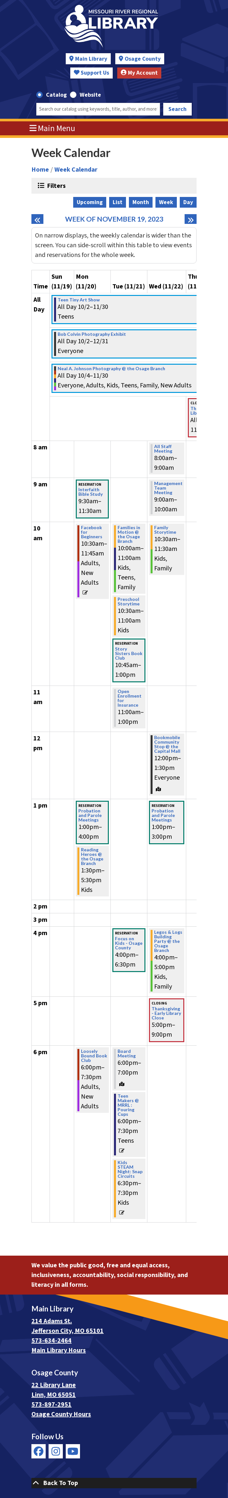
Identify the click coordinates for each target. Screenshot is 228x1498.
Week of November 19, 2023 (114, 219)
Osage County (143, 59)
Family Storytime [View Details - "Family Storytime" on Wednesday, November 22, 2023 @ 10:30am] (165, 529)
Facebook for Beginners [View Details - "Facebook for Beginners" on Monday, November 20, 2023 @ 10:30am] (91, 532)
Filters (55, 185)
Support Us (91, 73)
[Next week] (191, 219)
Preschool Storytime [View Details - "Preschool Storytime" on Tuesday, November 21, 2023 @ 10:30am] (129, 601)
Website (90, 95)
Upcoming (90, 202)
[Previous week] (37, 219)
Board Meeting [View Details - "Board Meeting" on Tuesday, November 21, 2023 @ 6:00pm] (127, 1053)
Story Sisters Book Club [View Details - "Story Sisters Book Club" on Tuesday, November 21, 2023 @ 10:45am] (128, 653)
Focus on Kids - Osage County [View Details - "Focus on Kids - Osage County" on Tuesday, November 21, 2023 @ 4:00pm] (128, 943)
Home (40, 169)
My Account (139, 73)
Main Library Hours (58, 1350)
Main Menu (52, 128)
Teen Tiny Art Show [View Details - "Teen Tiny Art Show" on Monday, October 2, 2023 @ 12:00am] (79, 300)
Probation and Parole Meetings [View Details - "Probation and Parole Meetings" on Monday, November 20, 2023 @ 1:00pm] (90, 815)
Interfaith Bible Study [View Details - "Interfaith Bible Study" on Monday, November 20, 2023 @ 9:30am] (90, 491)
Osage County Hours (61, 1414)
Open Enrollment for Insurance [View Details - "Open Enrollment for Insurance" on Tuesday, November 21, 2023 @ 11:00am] (130, 698)
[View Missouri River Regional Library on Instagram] (56, 1451)
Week (166, 202)
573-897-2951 (51, 1404)
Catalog (56, 95)
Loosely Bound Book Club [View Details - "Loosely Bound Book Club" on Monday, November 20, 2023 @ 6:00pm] (94, 1056)
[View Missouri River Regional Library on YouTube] (73, 1451)
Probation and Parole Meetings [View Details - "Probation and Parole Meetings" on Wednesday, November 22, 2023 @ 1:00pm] (163, 815)
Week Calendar (75, 169)
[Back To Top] (114, 1483)
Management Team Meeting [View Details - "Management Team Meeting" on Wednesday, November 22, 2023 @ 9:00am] (168, 488)
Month (140, 202)
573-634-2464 (51, 1340)
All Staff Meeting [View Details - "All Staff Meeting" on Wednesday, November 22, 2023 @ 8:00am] (163, 448)
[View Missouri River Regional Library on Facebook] (38, 1451)
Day (188, 202)
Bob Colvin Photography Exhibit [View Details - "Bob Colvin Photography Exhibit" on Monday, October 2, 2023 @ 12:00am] (92, 334)
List (117, 202)
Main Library (91, 59)
